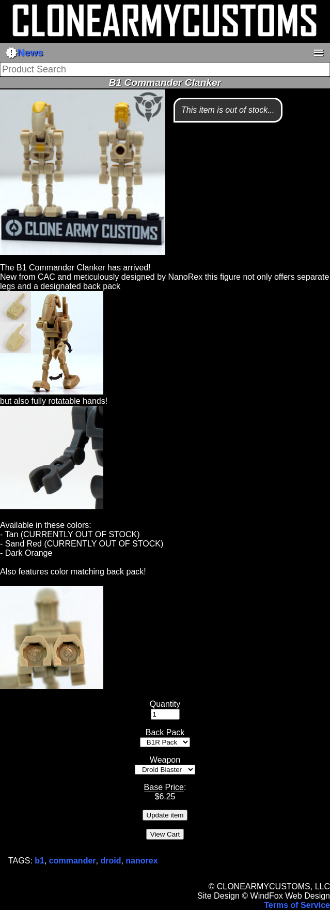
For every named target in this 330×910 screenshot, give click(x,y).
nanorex (141, 860)
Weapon (165, 759)
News (24, 53)
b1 (39, 860)
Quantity (165, 704)
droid (110, 860)
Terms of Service (297, 905)
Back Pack (165, 732)
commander (72, 860)
